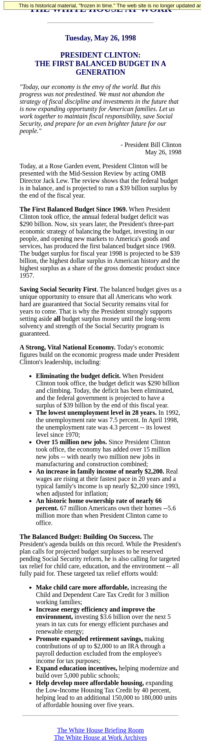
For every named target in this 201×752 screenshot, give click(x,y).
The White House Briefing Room (100, 730)
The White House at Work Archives (100, 737)
